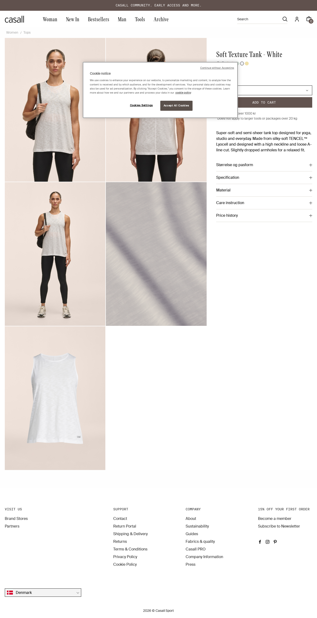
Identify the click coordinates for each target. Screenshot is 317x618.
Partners (12, 526)
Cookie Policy (125, 564)
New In (72, 19)
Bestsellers (98, 19)
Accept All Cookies (176, 105)
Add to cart (264, 102)
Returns (120, 541)
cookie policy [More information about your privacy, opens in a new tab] (183, 93)
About (191, 518)
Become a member (274, 518)
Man (122, 19)
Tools (140, 19)
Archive (161, 19)
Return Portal (124, 526)
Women (12, 32)
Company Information (204, 556)
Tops (27, 32)
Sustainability (197, 526)
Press (190, 564)
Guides (192, 533)
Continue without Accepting (217, 67)
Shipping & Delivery (130, 533)
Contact (120, 518)
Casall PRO (196, 549)
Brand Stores (16, 518)
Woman (50, 19)
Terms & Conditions (130, 549)
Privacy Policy (125, 556)
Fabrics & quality (200, 541)
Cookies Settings (141, 105)
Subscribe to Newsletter (279, 526)
